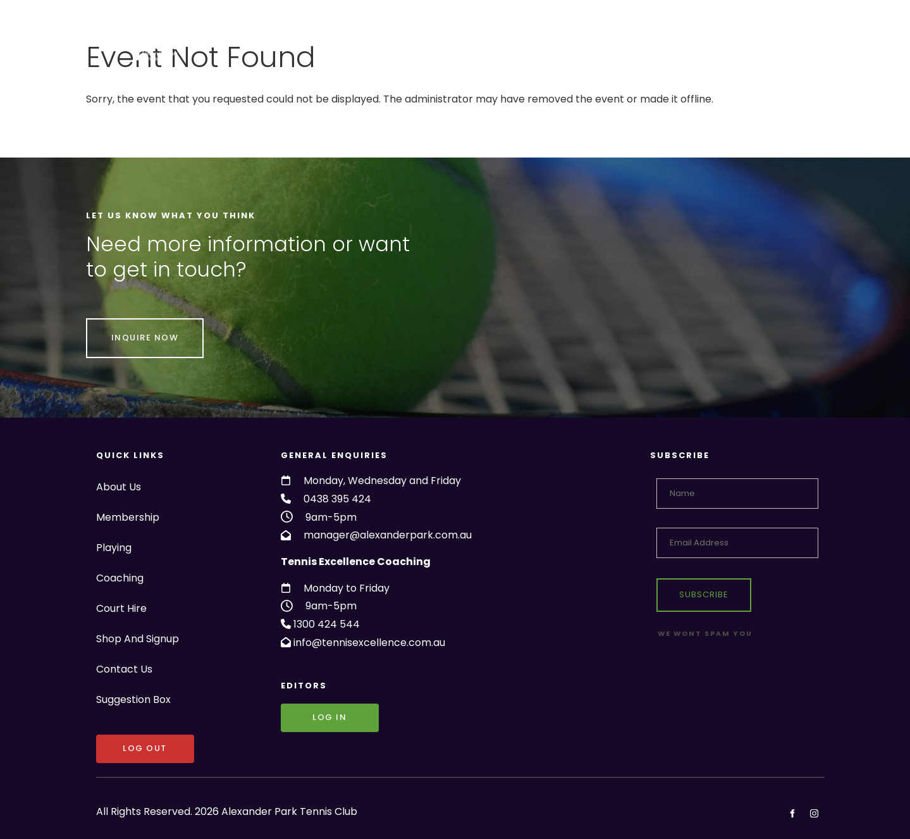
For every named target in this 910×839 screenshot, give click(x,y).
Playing (396, 41)
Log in (298, 712)
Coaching (458, 41)
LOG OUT (118, 743)
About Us (265, 41)
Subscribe (704, 594)
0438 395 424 (337, 499)
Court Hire (526, 41)
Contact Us (694, 41)
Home (211, 41)
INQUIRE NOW (120, 327)
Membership (332, 41)
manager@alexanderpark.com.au (388, 535)
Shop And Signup (608, 41)
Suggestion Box (779, 41)
